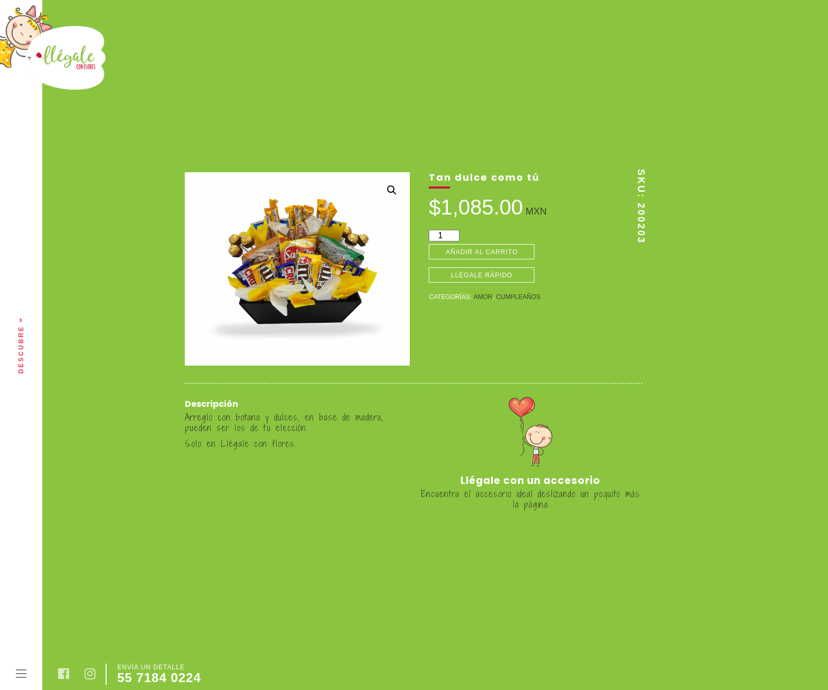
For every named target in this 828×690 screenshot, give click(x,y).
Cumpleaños (518, 297)
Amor (483, 297)
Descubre (21, 345)
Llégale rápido (482, 275)
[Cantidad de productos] (444, 235)
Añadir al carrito (482, 252)
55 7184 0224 (159, 677)
